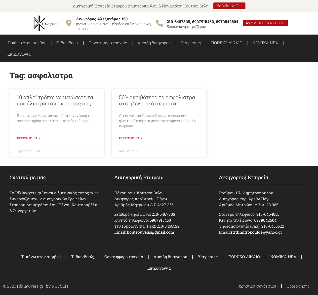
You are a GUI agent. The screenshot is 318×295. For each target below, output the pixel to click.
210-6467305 (163, 214)
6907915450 (160, 220)
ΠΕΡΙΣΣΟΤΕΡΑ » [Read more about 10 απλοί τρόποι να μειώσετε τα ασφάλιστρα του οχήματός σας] (28, 138)
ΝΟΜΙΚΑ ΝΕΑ (265, 42)
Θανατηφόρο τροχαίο (108, 42)
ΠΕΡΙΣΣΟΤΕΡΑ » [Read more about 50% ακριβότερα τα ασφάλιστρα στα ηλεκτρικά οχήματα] (130, 138)
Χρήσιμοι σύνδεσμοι (257, 286)
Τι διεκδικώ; (67, 42)
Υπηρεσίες (191, 42)
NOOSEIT (60, 286)
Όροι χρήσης (298, 286)
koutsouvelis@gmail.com (150, 232)
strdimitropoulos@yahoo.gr (256, 232)
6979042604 (265, 220)
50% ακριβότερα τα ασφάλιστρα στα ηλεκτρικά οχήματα (157, 100)
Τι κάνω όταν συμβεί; (26, 42)
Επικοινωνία (19, 54)
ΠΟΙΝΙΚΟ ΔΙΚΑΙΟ (226, 42)
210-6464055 (267, 214)
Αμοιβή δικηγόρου (154, 42)
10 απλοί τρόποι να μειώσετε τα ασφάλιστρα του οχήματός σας (55, 100)
